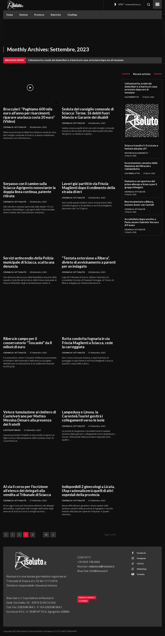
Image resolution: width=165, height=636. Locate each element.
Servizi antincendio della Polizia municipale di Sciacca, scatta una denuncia (28, 262)
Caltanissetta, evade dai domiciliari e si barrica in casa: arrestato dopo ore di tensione (76, 60)
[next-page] (53, 534)
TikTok (140, 563)
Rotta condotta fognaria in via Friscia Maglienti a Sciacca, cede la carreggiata (87, 342)
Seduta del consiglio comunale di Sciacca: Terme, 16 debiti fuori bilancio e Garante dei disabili (88, 113)
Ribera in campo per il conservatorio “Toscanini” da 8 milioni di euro (27, 342)
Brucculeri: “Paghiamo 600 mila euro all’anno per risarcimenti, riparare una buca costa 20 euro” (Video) (29, 115)
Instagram (141, 558)
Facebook (141, 553)
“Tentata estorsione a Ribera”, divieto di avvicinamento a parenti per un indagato (89, 262)
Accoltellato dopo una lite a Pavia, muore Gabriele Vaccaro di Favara (142, 222)
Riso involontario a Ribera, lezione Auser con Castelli (139, 203)
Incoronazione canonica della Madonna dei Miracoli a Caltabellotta (141, 165)
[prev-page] (6, 534)
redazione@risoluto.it (101, 566)
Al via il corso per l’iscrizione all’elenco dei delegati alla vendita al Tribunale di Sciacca (27, 490)
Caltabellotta (132, 173)
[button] (148, 4)
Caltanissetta (132, 97)
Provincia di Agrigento (136, 153)
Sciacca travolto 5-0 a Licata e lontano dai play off (141, 147)
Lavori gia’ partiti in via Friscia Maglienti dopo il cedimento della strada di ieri (88, 187)
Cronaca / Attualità (14, 127)
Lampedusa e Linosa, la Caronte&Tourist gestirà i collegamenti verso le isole (83, 416)
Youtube (140, 574)
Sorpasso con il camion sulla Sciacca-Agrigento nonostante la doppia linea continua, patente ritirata (29, 189)
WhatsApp (141, 569)
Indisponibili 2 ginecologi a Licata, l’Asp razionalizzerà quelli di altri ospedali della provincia (88, 490)
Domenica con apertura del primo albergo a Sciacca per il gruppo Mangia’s (141, 184)
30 (46, 534)
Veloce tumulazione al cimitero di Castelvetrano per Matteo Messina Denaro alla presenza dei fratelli (29, 418)
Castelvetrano (11, 430)
